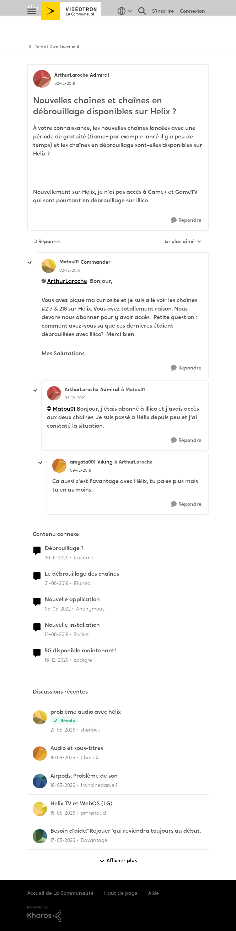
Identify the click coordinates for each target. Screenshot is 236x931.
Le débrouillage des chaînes (82, 573)
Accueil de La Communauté (60, 893)
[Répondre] (186, 220)
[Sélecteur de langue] (124, 27)
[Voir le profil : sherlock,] (40, 717)
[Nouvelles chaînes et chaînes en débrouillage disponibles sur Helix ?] (69, 270)
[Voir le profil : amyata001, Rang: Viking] (59, 466)
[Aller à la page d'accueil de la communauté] (71, 26)
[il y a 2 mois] (62, 730)
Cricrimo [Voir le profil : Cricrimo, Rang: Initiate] (83, 557)
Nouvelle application (72, 599)
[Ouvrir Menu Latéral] (31, 26)
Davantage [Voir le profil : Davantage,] (94, 840)
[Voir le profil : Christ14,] (40, 753)
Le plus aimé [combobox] (183, 241)
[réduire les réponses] (30, 262)
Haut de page (121, 893)
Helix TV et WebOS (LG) (81, 803)
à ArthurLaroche (133, 462)
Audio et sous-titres (76, 748)
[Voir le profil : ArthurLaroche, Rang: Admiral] (42, 79)
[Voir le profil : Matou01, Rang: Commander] (49, 266)
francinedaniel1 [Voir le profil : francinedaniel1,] (99, 785)
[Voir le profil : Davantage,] (40, 836)
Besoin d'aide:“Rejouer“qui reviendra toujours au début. (125, 830)
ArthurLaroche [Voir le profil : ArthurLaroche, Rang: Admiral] (71, 75)
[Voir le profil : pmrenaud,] (40, 809)
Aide (153, 893)
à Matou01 (133, 389)
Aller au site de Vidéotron (61, 7)
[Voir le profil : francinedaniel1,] (40, 781)
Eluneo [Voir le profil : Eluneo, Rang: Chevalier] (82, 583)
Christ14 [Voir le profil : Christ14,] (89, 757)
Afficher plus (118, 860)
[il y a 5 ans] (57, 558)
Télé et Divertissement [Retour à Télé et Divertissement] (53, 47)
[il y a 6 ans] (57, 583)
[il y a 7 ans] (56, 634)
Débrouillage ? (64, 548)
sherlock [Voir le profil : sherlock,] (90, 730)
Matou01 (64, 408)
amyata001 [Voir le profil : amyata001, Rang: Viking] (83, 462)
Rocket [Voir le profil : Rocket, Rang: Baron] (81, 634)
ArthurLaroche (67, 281)
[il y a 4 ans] (58, 609)
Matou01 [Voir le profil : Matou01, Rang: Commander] (69, 261)
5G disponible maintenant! (80, 650)
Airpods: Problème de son (84, 775)
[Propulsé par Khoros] (118, 914)
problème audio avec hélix (85, 712)
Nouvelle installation (72, 625)
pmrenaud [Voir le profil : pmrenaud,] (93, 812)
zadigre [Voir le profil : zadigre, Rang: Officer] (83, 659)
